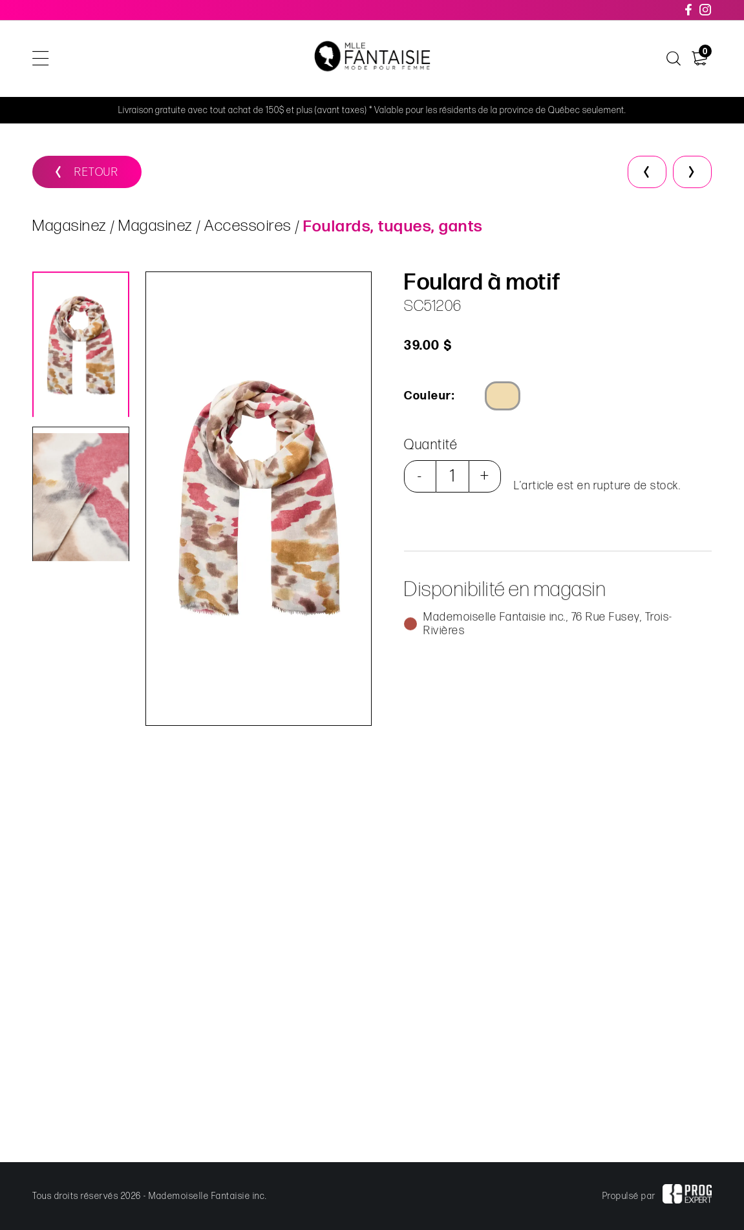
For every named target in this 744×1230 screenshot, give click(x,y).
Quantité (430, 445)
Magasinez (69, 227)
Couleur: (428, 396)
